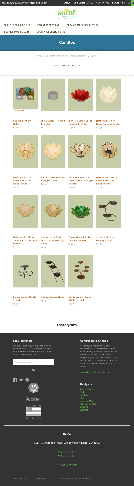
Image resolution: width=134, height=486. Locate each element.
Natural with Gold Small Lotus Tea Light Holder (53, 240)
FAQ (82, 392)
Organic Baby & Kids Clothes (84, 25)
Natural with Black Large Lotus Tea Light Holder (106, 180)
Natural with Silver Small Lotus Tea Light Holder (25, 240)
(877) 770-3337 (67, 455)
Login (115, 3)
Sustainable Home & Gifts (52, 32)
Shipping (84, 407)
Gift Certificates (83, 3)
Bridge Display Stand (52, 297)
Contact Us (85, 389)
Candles (94, 56)
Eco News (85, 395)
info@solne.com (67, 464)
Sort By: (56, 65)
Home (38, 56)
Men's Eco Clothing (49, 25)
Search (66, 3)
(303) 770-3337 (67, 451)
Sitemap (84, 410)
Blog (82, 398)
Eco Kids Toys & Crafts (18, 32)
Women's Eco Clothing (18, 25)
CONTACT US (102, 3)
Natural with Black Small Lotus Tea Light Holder (80, 180)
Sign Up (126, 3)
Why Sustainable (88, 404)
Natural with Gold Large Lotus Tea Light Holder (23, 180)
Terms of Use (86, 401)
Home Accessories (79, 56)
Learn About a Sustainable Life (94, 372)
